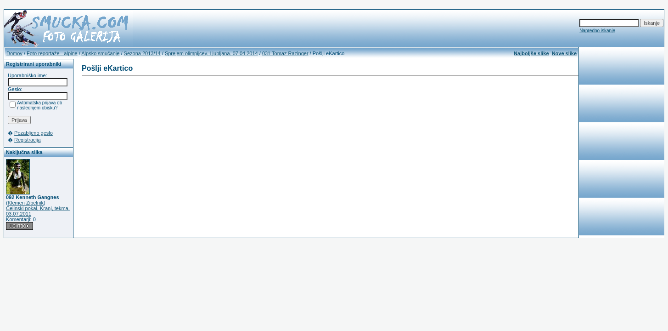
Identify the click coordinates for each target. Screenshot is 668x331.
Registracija (27, 140)
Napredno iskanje (597, 30)
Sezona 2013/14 (142, 53)
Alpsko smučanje (100, 53)
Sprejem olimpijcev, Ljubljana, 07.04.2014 (211, 53)
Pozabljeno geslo (33, 133)
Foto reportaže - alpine (52, 53)
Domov (14, 53)
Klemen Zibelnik (26, 202)
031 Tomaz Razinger (285, 53)
